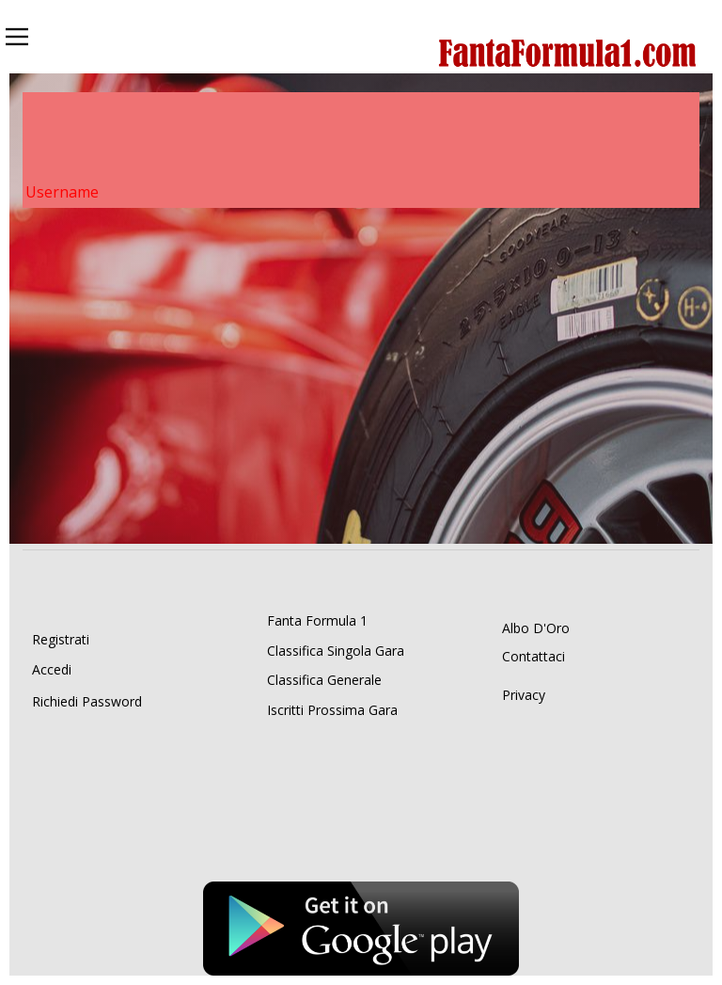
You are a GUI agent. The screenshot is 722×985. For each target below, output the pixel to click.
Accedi (51, 669)
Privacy (523, 695)
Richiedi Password (87, 701)
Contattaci (533, 656)
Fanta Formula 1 (317, 620)
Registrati (60, 639)
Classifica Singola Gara (335, 650)
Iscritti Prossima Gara (332, 710)
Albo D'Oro (536, 628)
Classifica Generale (324, 680)
